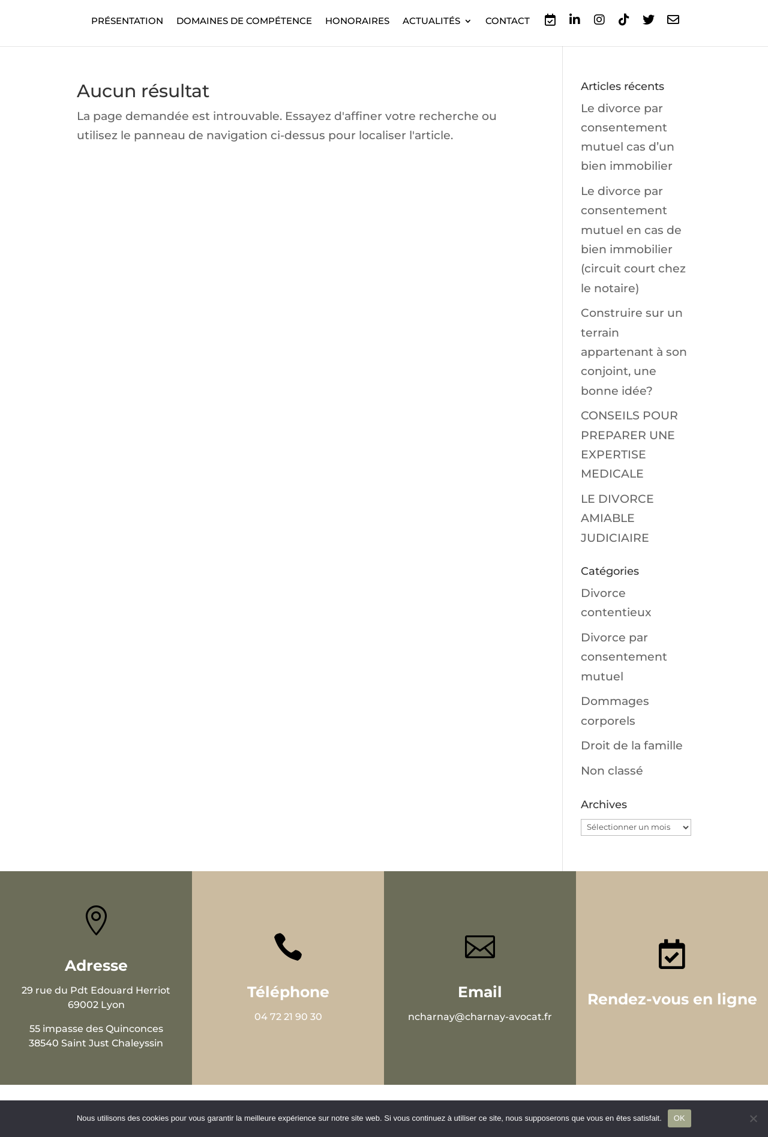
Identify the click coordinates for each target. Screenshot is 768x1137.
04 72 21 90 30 (288, 1016)
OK (679, 1118)
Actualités (431, 21)
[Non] (753, 1118)
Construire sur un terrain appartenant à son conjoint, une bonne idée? (634, 351)
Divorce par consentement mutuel (624, 657)
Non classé (612, 771)
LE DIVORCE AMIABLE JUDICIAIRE (617, 518)
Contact (507, 21)
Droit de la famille (632, 745)
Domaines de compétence (244, 21)
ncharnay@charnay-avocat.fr (480, 1016)
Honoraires (357, 21)
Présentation (127, 21)
